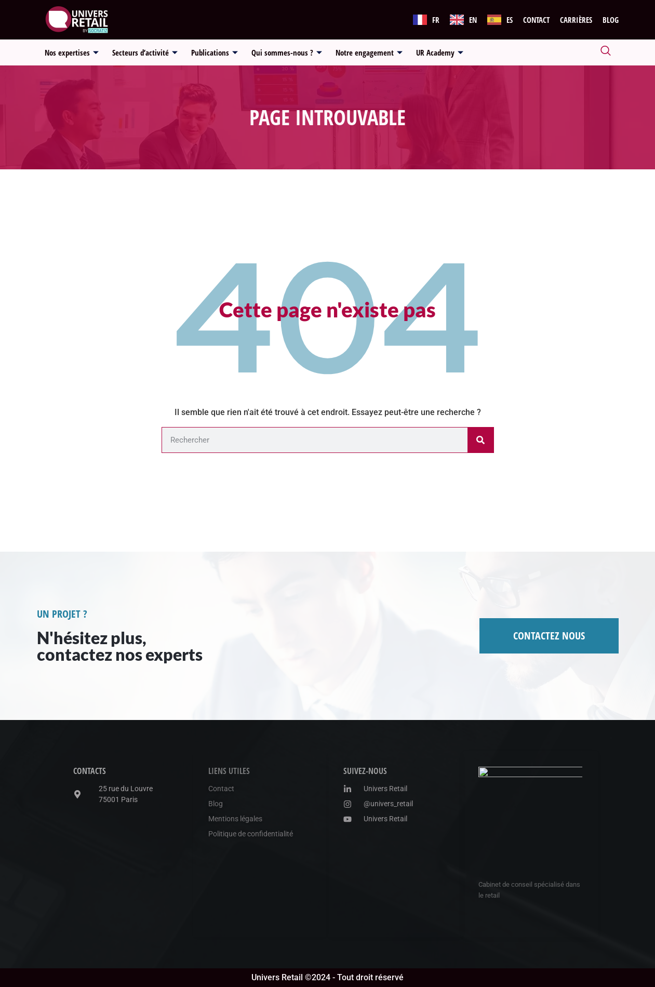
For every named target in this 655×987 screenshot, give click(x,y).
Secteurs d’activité (145, 52)
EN (473, 20)
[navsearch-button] (605, 52)
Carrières (576, 20)
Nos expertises (72, 52)
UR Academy (439, 52)
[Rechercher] (480, 440)
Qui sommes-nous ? (286, 52)
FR (435, 20)
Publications (214, 52)
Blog (611, 20)
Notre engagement (369, 52)
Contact (536, 20)
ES (509, 20)
